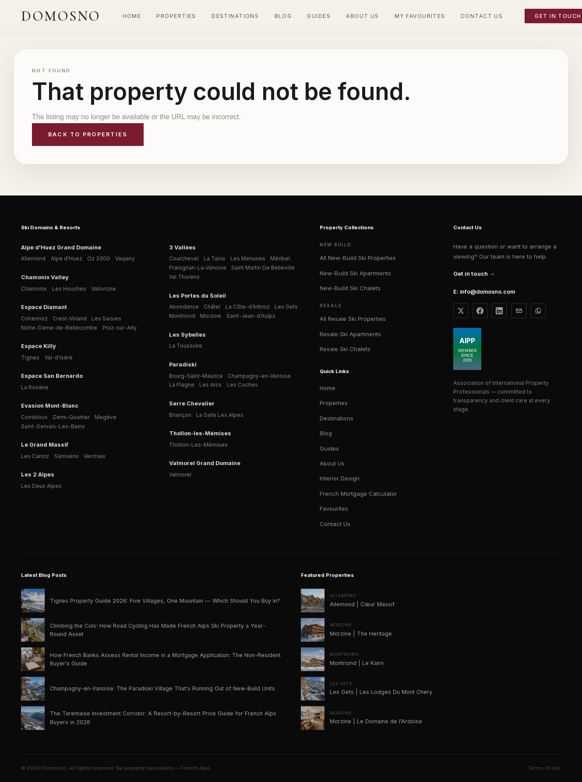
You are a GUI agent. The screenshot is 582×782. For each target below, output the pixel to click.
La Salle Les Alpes (219, 415)
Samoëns (66, 456)
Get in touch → (474, 273)
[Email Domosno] (518, 310)
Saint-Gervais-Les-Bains (53, 426)
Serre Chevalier (192, 403)
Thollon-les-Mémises (200, 433)
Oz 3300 (98, 258)
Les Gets (286, 306)
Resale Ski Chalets (345, 348)
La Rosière (35, 387)
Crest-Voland (70, 318)
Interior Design (340, 478)
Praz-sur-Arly (119, 327)
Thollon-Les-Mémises (198, 444)
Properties (334, 402)
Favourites (334, 508)
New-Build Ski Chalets (350, 287)
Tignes (30, 357)
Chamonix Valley (45, 277)
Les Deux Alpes (41, 486)
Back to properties (87, 134)
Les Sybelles (187, 334)
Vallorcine (103, 288)
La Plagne (181, 384)
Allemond (33, 258)
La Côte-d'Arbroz (248, 306)
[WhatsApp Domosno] (538, 310)
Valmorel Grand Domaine (204, 463)
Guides (329, 448)
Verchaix (95, 456)
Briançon (180, 415)
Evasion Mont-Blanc (49, 405)
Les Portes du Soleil (197, 295)
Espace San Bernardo (52, 376)
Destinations (336, 418)
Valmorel (180, 474)
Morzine (210, 316)
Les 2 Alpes (37, 474)
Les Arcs (210, 384)
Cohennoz (34, 318)
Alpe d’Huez (66, 258)
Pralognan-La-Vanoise (197, 267)
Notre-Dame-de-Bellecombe (59, 327)
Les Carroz (35, 456)
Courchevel (184, 258)
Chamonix (34, 288)
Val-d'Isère (59, 357)
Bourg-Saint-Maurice (196, 376)
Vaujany (125, 258)
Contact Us (335, 523)
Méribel (280, 258)
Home (327, 387)
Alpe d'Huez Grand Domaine (61, 247)
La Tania (214, 258)
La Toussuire (185, 345)
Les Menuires (247, 258)
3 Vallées (182, 247)
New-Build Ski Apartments (355, 273)
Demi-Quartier (71, 417)
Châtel (212, 306)
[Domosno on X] (460, 310)
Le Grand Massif (44, 444)
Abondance (184, 306)
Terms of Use (544, 768)
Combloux (34, 417)
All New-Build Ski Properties (358, 257)
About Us (332, 463)
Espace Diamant (44, 307)
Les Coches (242, 384)
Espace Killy (38, 346)
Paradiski (183, 364)
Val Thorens (184, 277)
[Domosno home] (61, 16)
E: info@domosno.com (484, 291)
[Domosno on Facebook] (480, 310)
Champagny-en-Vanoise (259, 376)
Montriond (182, 316)
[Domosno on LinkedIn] (499, 310)
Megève (105, 417)
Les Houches (69, 288)
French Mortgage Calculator (358, 493)
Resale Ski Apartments (350, 334)
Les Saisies (106, 318)
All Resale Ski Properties (353, 318)
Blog (326, 433)
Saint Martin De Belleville (263, 267)
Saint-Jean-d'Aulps (250, 316)
